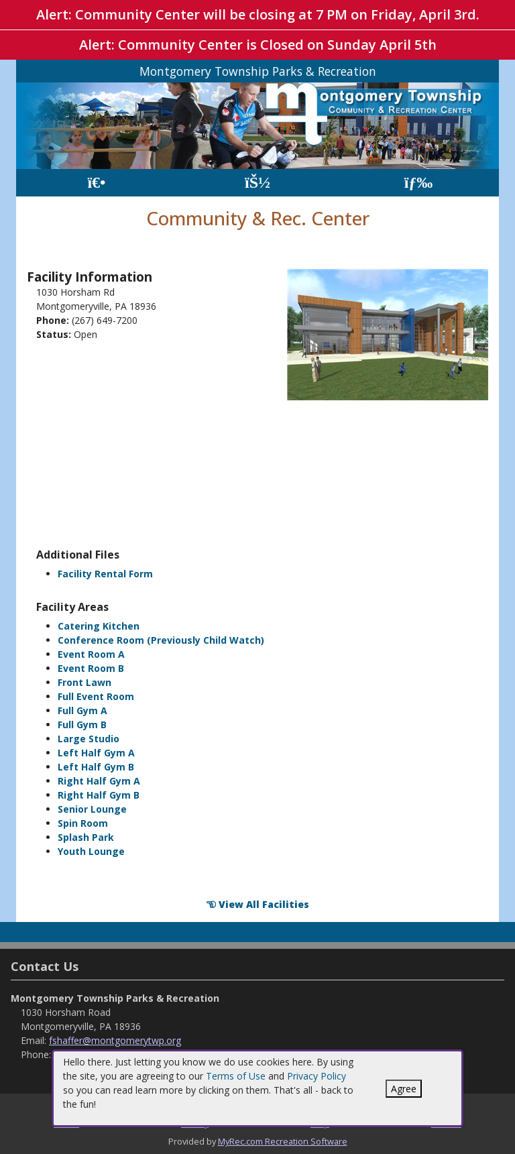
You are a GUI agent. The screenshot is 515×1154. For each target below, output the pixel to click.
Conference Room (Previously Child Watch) (161, 640)
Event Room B (91, 668)
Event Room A (91, 654)
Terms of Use (236, 1076)
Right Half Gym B (98, 795)
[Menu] (418, 182)
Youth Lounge (91, 851)
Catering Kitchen (98, 626)
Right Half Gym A (99, 780)
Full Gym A (82, 710)
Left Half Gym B (96, 766)
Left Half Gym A (96, 752)
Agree (403, 1088)
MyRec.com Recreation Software (282, 1141)
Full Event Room (96, 696)
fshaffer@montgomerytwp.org (115, 1040)
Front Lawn (84, 682)
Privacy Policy (316, 1076)
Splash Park (86, 837)
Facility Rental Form (105, 573)
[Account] (257, 182)
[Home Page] (96, 182)
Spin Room (83, 823)
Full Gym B (82, 724)
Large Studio (88, 738)
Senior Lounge (92, 809)
